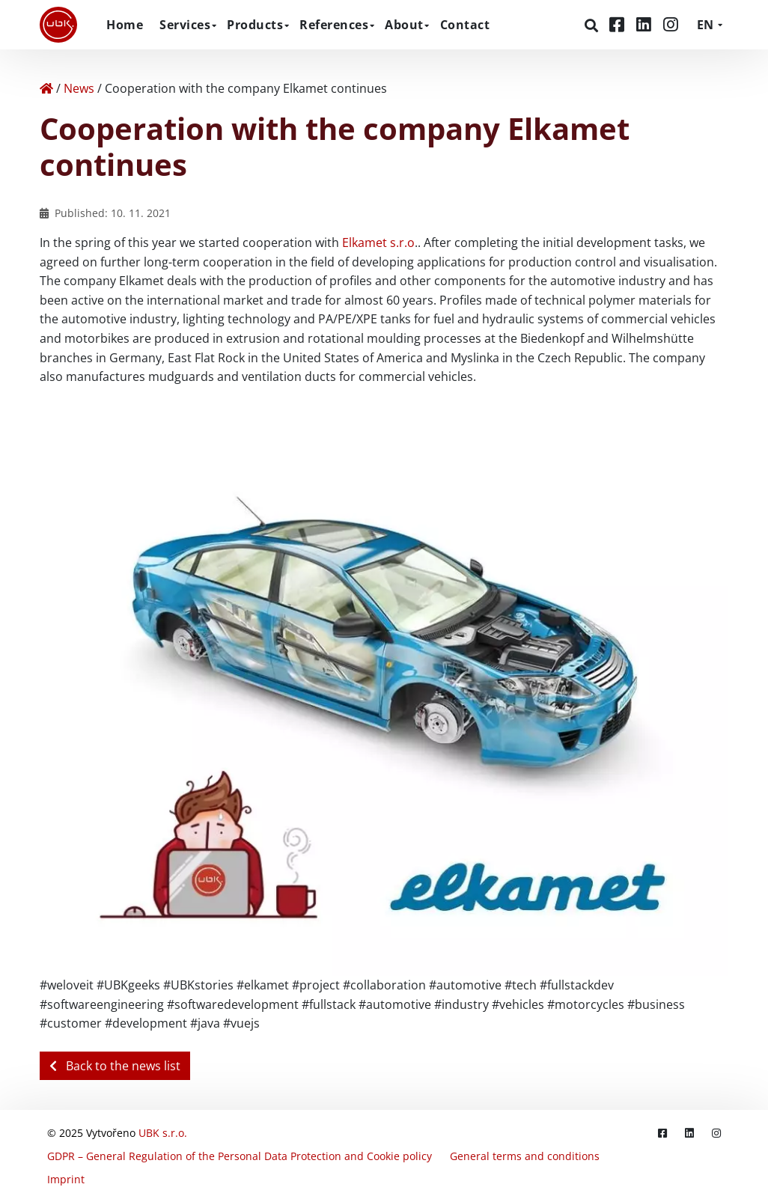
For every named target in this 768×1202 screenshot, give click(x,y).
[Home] (46, 88)
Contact (465, 24)
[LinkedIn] (646, 24)
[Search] (593, 25)
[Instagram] (670, 24)
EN (705, 24)
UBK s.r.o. (162, 1133)
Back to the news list (114, 1066)
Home (124, 24)
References (333, 24)
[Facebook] (619, 24)
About (404, 24)
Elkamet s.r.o (378, 242)
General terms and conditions (525, 1156)
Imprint (66, 1179)
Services (184, 24)
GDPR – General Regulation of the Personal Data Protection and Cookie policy (239, 1156)
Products (255, 24)
